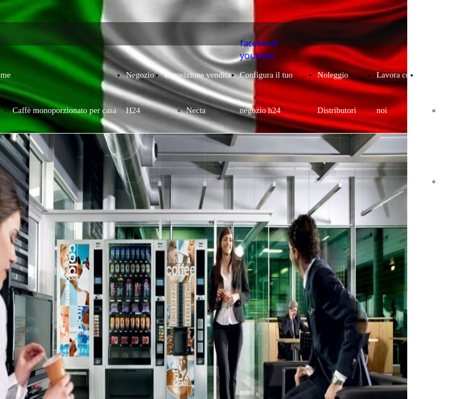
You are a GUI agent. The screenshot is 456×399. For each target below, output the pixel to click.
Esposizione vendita (197, 74)
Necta (196, 110)
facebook (259, 43)
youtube (257, 55)
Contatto (433, 74)
